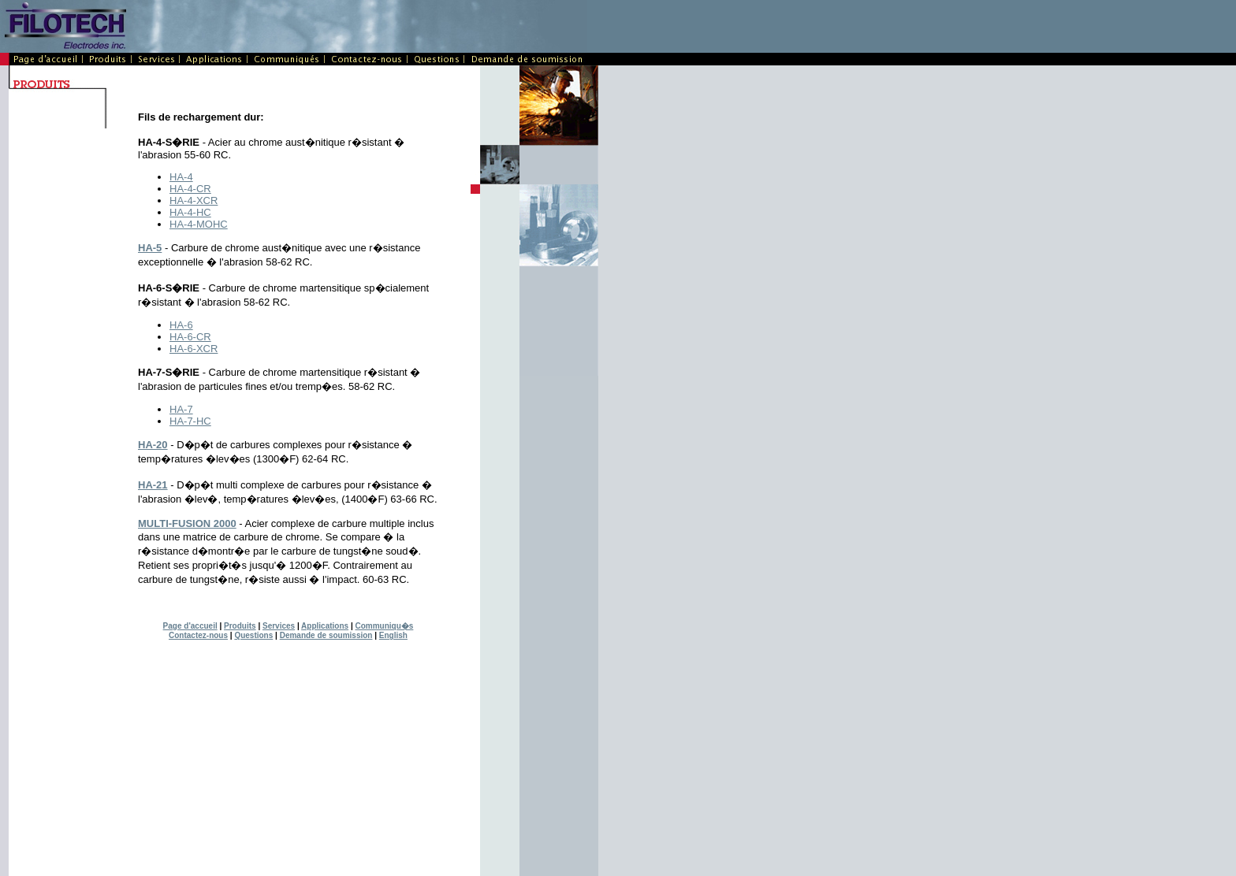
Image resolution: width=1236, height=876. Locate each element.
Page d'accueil (190, 626)
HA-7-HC (190, 421)
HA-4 (181, 177)
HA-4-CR (190, 189)
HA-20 (153, 445)
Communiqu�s (384, 626)
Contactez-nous (198, 635)
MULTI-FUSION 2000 (187, 523)
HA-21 (153, 485)
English (393, 635)
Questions (253, 635)
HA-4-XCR (193, 200)
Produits (240, 626)
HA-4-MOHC (198, 224)
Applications (324, 626)
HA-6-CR (190, 337)
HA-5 (150, 248)
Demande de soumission (326, 635)
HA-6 (181, 325)
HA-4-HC (190, 212)
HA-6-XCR (193, 348)
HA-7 (181, 409)
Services (278, 626)
